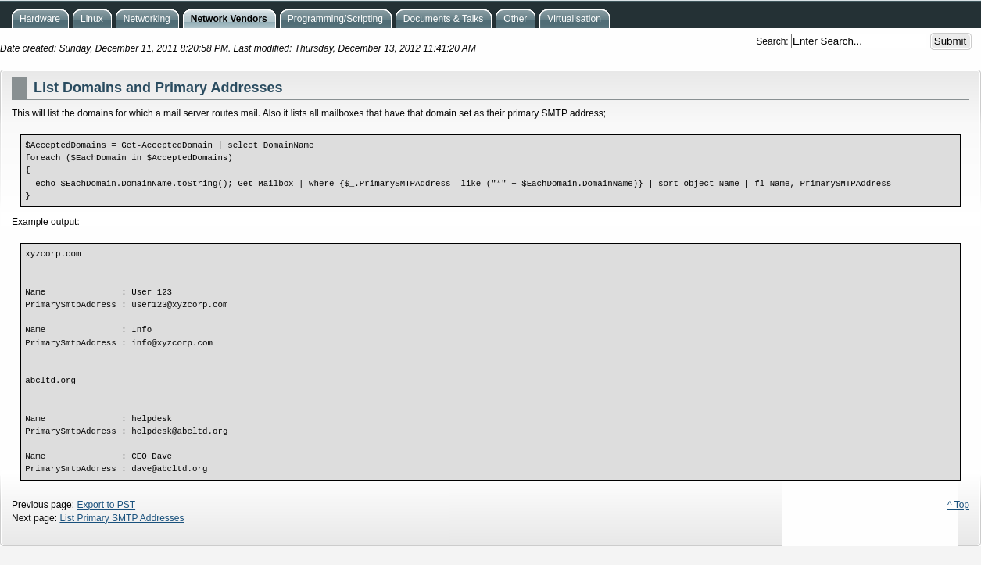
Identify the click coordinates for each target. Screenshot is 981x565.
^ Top (958, 504)
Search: (773, 41)
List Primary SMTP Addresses (121, 518)
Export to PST (106, 504)
